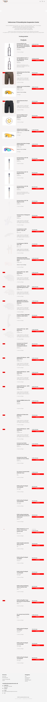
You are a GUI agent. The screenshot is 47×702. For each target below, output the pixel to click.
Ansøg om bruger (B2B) (6, 679)
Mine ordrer (4, 676)
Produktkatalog (27, 677)
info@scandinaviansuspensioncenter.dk (10, 691)
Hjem (26, 676)
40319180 (5, 688)
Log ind (3, 680)
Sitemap (26, 681)
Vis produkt (38, 60)
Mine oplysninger (5, 677)
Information (27, 678)
